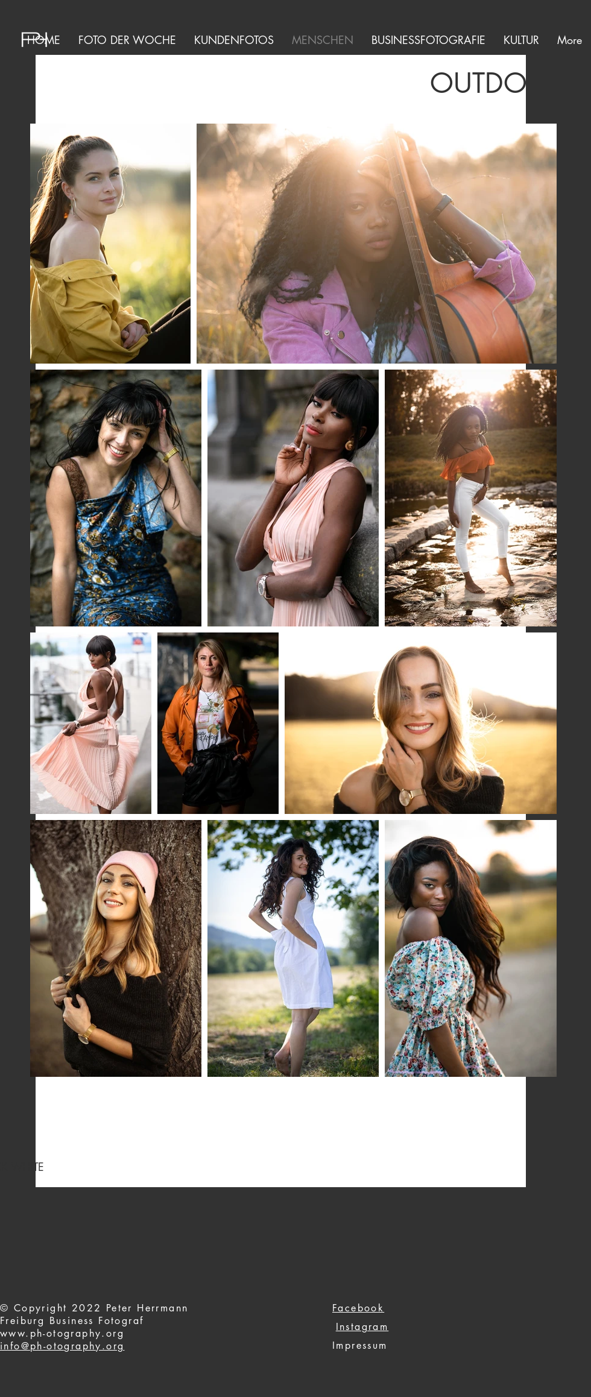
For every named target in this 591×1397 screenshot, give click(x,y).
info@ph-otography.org (62, 1346)
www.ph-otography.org (62, 1333)
